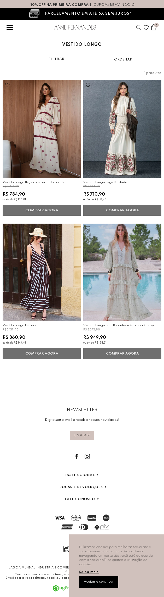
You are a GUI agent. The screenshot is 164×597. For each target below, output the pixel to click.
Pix (102, 527)
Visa (60, 517)
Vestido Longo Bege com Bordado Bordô (33, 182)
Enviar (82, 435)
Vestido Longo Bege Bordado (105, 182)
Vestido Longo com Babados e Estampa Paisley (118, 325)
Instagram (87, 456)
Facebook (77, 456)
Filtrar (57, 59)
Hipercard (67, 526)
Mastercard (76, 518)
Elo (106, 518)
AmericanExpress (91, 518)
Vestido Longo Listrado (20, 325)
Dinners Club (83, 527)
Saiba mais (89, 572)
